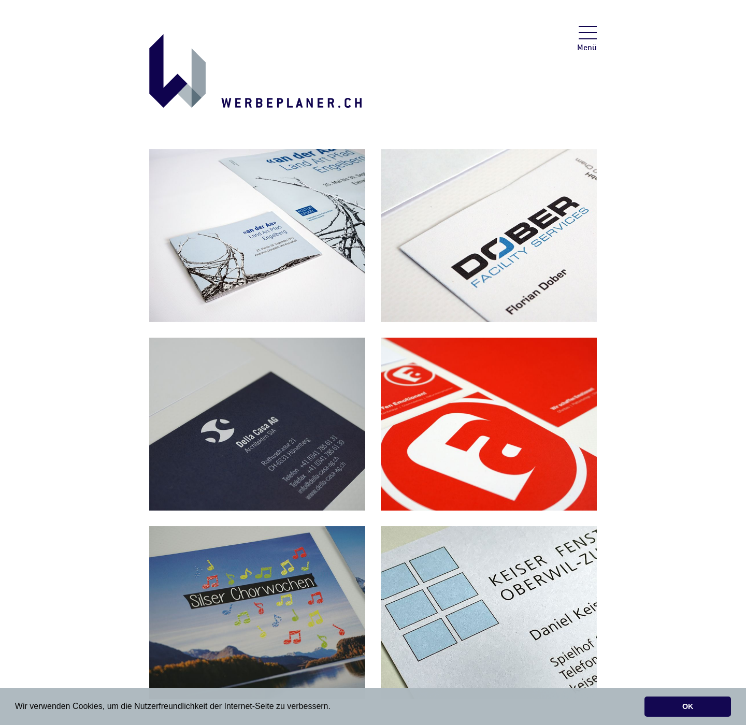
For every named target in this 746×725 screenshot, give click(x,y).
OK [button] (688, 706)
